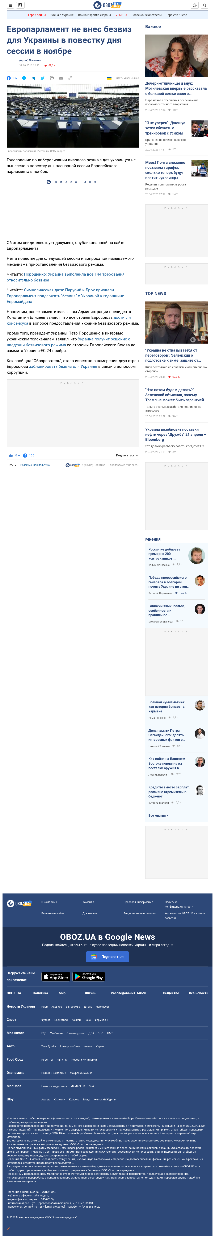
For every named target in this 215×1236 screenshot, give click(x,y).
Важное (153, 26)
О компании (49, 902)
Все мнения (157, 815)
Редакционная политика (35, 465)
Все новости (198, 993)
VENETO (121, 15)
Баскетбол (61, 1019)
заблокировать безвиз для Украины (63, 366)
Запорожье (73, 1006)
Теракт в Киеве (176, 15)
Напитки (62, 1059)
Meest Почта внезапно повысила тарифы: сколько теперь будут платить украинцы (165, 170)
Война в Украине (61, 15)
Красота (74, 1099)
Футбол (46, 1019)
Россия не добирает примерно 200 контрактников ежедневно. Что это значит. (164, 554)
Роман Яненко (157, 717)
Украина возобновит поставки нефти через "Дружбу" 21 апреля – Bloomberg (175, 434)
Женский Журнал (105, 1099)
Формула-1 (101, 1019)
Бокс (88, 1019)
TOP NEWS (155, 293)
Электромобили (70, 1046)
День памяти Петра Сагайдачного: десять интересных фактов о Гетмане (166, 735)
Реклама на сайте (52, 913)
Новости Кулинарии (84, 1059)
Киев (44, 1006)
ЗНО (100, 1033)
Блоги (141, 993)
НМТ (110, 1033)
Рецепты (47, 1059)
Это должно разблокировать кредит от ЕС (174, 446)
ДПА (91, 1033)
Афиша (45, 1099)
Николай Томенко (159, 746)
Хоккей (76, 1019)
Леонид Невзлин (158, 774)
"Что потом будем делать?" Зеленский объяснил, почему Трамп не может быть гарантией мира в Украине (174, 395)
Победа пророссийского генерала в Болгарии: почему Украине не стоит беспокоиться (168, 582)
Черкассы (102, 1006)
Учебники (56, 1033)
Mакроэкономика (81, 1073)
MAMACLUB (78, 1086)
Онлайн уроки (76, 1033)
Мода (86, 1099)
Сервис (100, 1046)
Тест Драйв (48, 1046)
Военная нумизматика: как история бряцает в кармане (166, 706)
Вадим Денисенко (159, 565)
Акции (88, 1046)
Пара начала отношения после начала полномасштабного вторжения (171, 102)
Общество (171, 993)
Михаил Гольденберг (160, 621)
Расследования (123, 993)
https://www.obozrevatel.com (145, 1118)
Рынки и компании (53, 1073)
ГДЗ (43, 1033)
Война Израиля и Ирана (94, 15)
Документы (90, 913)
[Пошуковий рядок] (204, 5)
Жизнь (90, 993)
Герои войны (37, 15)
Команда (88, 902)
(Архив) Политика (30, 60)
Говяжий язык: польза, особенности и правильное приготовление (166, 610)
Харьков (56, 1006)
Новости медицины (54, 1086)
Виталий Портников (160, 593)
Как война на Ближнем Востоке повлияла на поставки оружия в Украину (166, 763)
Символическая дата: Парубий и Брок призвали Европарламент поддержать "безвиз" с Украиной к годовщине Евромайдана (65, 296)
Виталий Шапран (158, 802)
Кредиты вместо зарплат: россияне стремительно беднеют (169, 791)
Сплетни (59, 1099)
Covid (92, 1086)
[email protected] (55, 1206)
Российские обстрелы (146, 15)
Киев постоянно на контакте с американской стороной (176, 369)
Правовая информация (138, 902)
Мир (62, 993)
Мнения (153, 539)
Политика (40, 993)
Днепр (88, 1006)
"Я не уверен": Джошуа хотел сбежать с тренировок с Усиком (165, 128)
